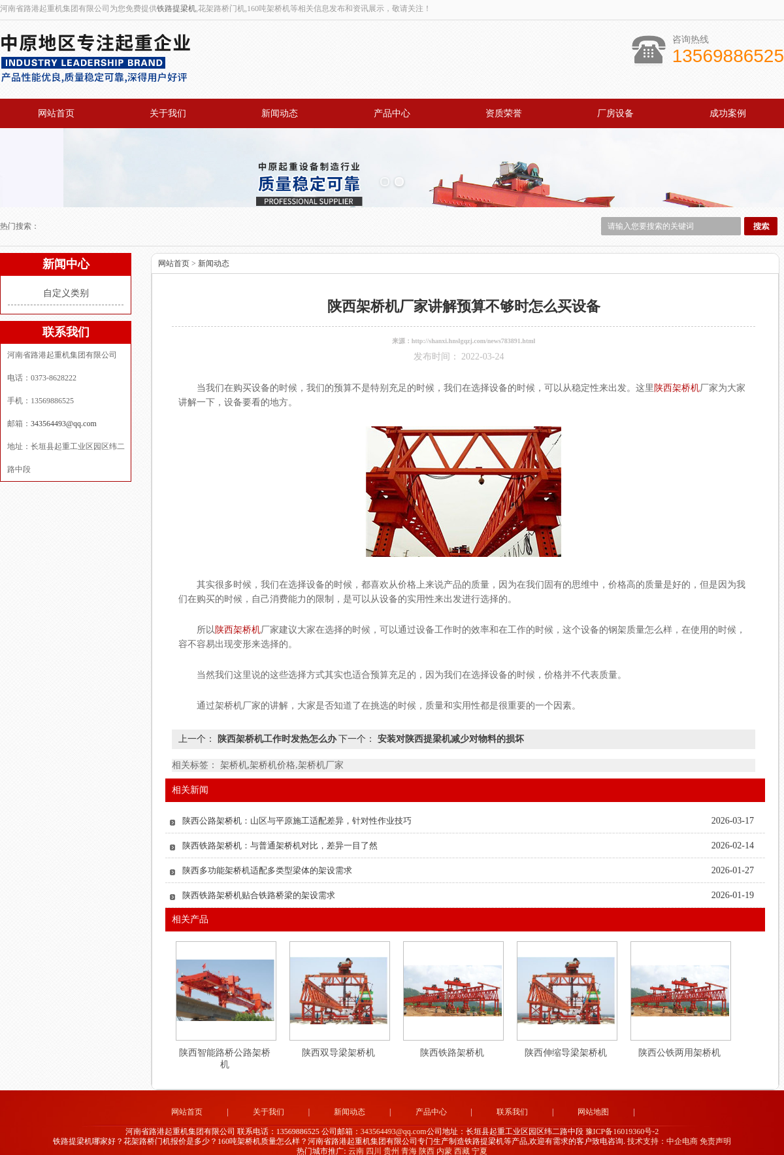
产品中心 (392, 113)
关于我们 (168, 113)
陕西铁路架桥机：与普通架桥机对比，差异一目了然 (280, 834)
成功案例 (728, 113)
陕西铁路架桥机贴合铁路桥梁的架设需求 (258, 884)
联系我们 (512, 1100)
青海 (409, 1139)
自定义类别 (66, 282)
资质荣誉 (503, 113)
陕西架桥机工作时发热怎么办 (276, 728)
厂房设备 (615, 113)
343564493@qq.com (64, 412)
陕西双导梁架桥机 (338, 1041)
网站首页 (56, 113)
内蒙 (444, 1139)
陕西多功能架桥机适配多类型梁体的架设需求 (267, 859)
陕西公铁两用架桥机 (679, 1041)
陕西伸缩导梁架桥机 (566, 1041)
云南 (356, 1139)
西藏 (462, 1139)
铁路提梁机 (176, 8)
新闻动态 (279, 113)
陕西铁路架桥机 (452, 1041)
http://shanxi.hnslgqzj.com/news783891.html (474, 329)
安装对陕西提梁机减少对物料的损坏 (449, 728)
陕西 (426, 1139)
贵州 (391, 1139)
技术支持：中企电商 (662, 1130)
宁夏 (479, 1139)
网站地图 (593, 1100)
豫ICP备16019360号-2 (622, 1120)
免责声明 (715, 1130)
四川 (374, 1139)
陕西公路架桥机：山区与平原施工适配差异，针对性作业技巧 (297, 809)
